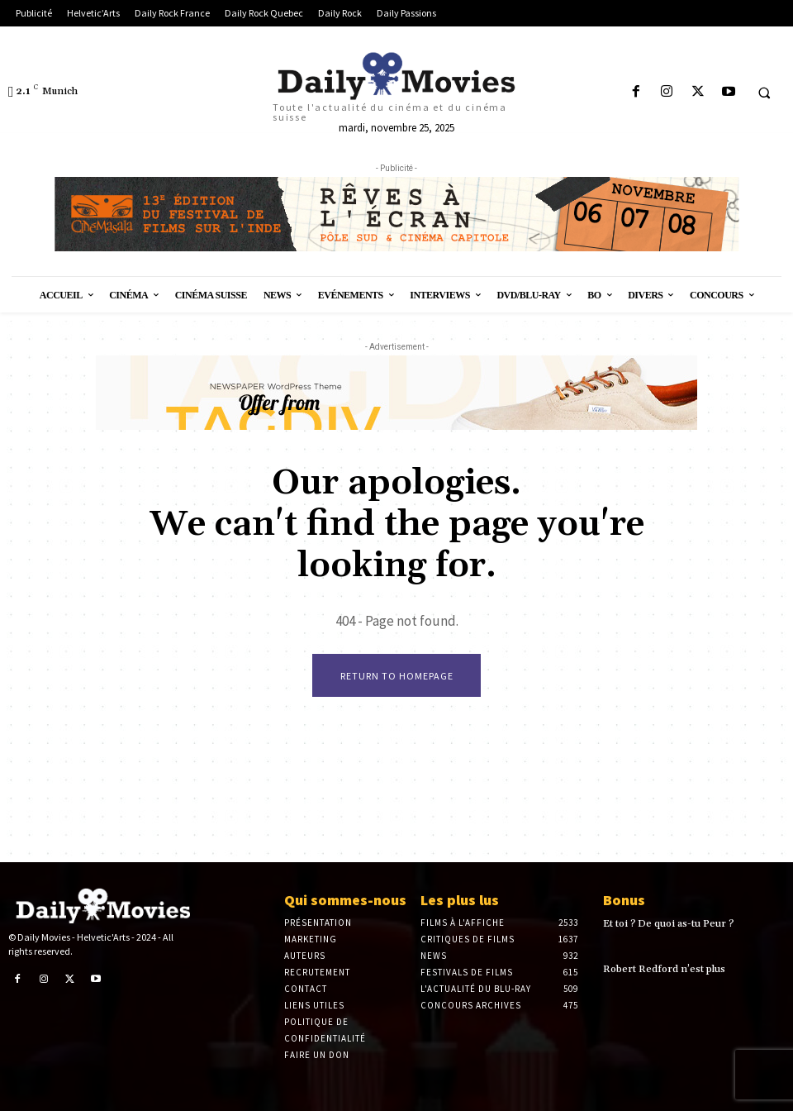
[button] (764, 92)
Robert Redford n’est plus (663, 969)
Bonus (624, 899)
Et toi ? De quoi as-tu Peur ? (667, 924)
